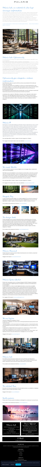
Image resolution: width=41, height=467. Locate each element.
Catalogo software (20, 450)
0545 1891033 (21, 459)
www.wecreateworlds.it (29, 182)
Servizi (21, 452)
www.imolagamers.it (23, 402)
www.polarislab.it (22, 363)
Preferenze (12, 464)
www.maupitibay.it (23, 203)
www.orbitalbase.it (15, 391)
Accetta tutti (18, 464)
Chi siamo (21, 453)
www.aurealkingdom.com (19, 297)
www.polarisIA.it (28, 140)
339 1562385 (24, 460)
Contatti (20, 455)
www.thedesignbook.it (24, 229)
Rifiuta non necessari (5, 464)
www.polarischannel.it (16, 256)
